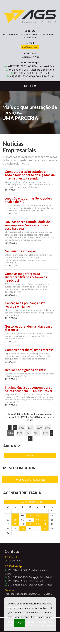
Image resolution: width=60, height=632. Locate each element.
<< (15, 427)
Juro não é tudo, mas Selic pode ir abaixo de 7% (29, 200)
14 (45, 519)
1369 (30, 427)
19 (30, 524)
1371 (47, 427)
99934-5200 (17, 69)
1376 (45, 433)
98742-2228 (15, 66)
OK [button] (19, 626)
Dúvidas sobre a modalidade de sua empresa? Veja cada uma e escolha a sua (27, 225)
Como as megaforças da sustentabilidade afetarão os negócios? (26, 277)
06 (37, 515)
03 (15, 515)
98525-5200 (17, 76)
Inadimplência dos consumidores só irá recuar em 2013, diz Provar (28, 389)
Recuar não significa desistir (25, 370)
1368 (21, 427)
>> (30, 438)
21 (45, 524)
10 (15, 519)
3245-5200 (30, 57)
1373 (19, 433)
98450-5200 (22, 73)
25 (22, 528)
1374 (28, 433)
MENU (30, 86)
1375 (36, 433)
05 (30, 515)
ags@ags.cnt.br (30, 47)
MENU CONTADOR (30, 479)
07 (45, 515)
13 (37, 519)
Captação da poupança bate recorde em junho (25, 304)
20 (37, 524)
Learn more (45, 619)
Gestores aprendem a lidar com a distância (28, 328)
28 (45, 528)
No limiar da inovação (20, 251)
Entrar (30, 455)
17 (15, 524)
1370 (39, 427)
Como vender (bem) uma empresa (29, 350)
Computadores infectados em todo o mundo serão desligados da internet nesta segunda (30, 175)
